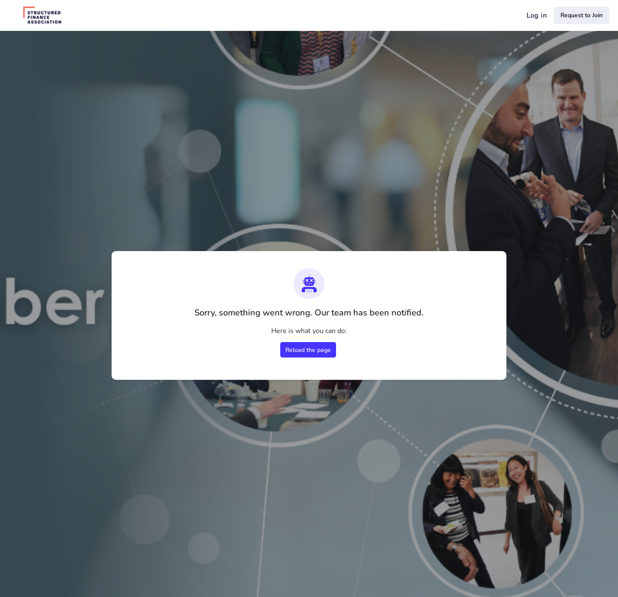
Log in (537, 15)
